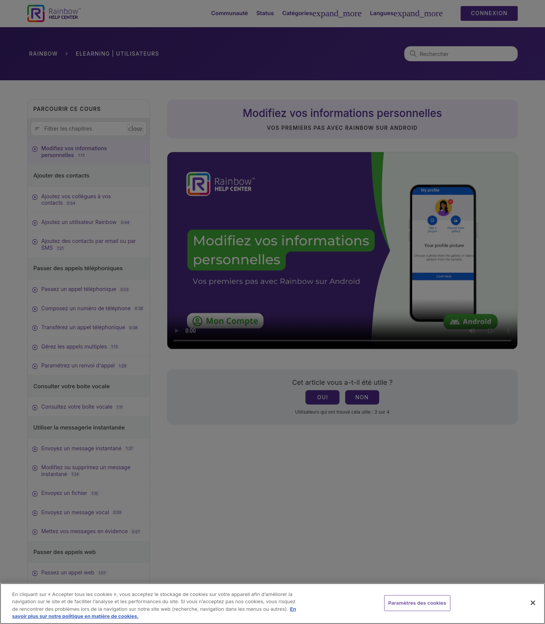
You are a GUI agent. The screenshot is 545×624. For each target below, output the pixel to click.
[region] (272, 603)
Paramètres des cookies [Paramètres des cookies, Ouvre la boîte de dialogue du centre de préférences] (417, 603)
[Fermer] (533, 602)
